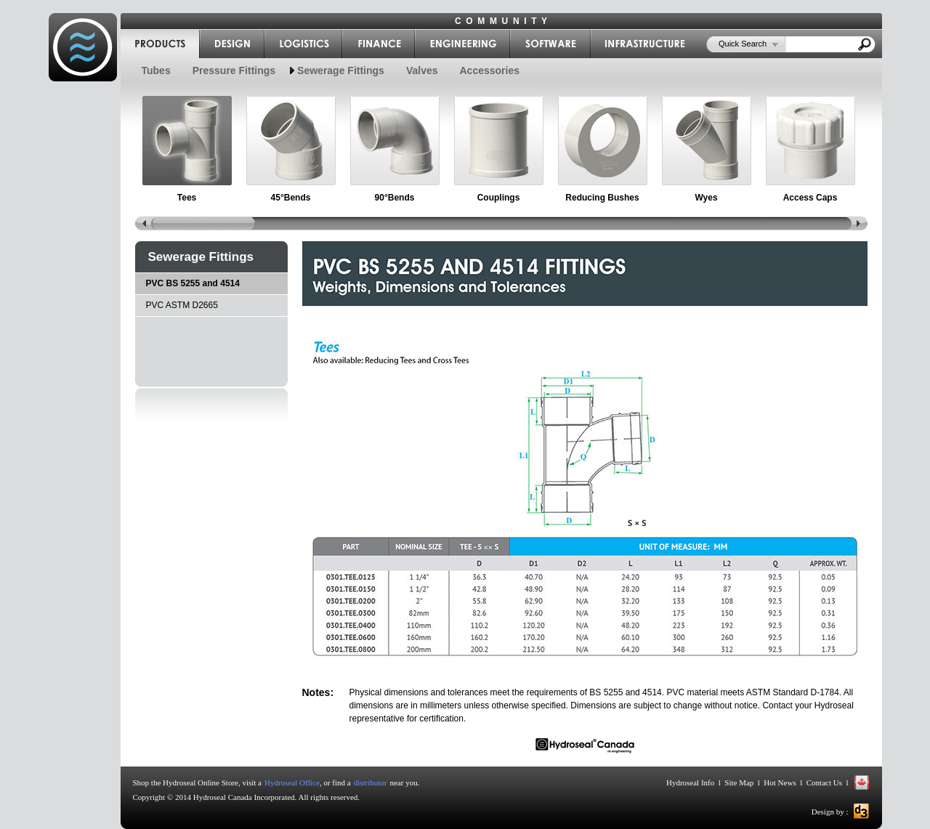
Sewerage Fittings (340, 70)
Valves (422, 70)
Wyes (706, 198)
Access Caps (810, 198)
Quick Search (743, 43)
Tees (186, 198)
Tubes (156, 70)
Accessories (490, 70)
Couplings (498, 198)
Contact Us (824, 782)
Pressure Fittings (234, 70)
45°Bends (291, 198)
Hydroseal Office (292, 782)
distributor (370, 782)
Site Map (738, 782)
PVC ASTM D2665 (182, 305)
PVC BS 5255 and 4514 (193, 283)
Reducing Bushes (602, 198)
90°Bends (395, 198)
